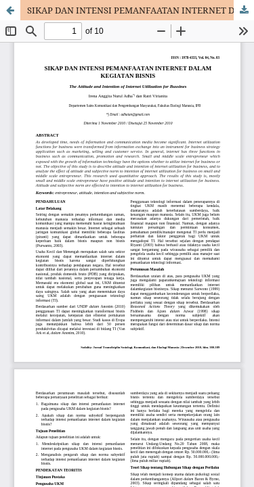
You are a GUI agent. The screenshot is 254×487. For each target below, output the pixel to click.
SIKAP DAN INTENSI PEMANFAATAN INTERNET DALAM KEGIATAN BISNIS (140, 10)
